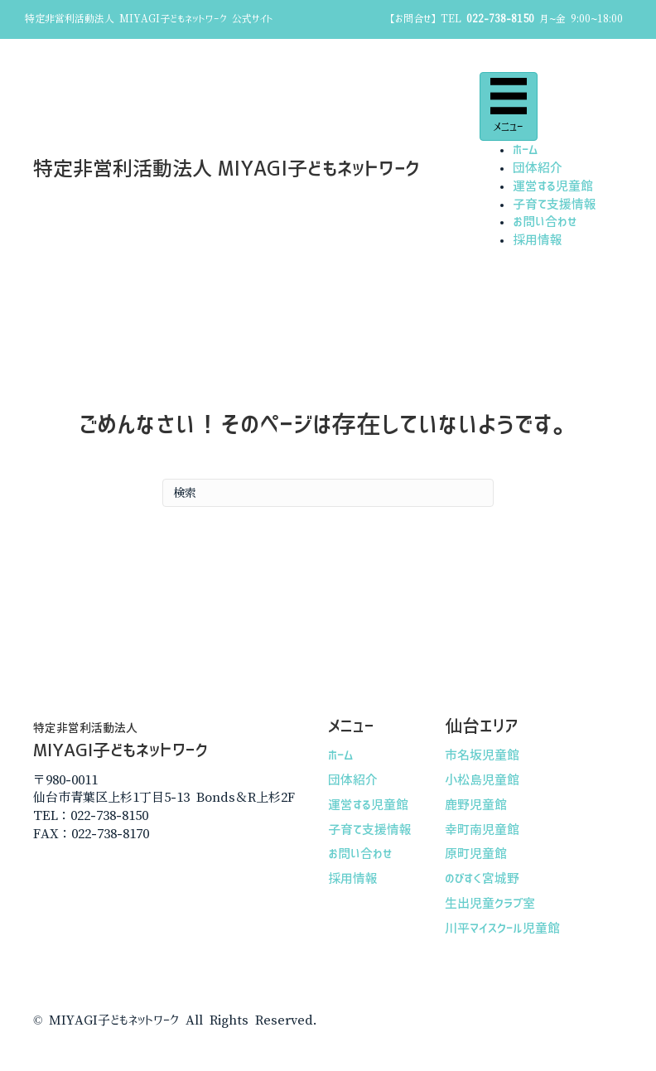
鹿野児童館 (476, 804)
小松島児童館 (482, 780)
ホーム (525, 149)
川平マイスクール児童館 (502, 928)
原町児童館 (476, 853)
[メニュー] (509, 106)
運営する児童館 (553, 186)
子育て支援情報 (554, 204)
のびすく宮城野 (482, 878)
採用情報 (537, 240)
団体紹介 (537, 168)
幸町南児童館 (482, 829)
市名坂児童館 (482, 755)
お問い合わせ (545, 221)
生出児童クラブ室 (490, 903)
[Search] (328, 493)
